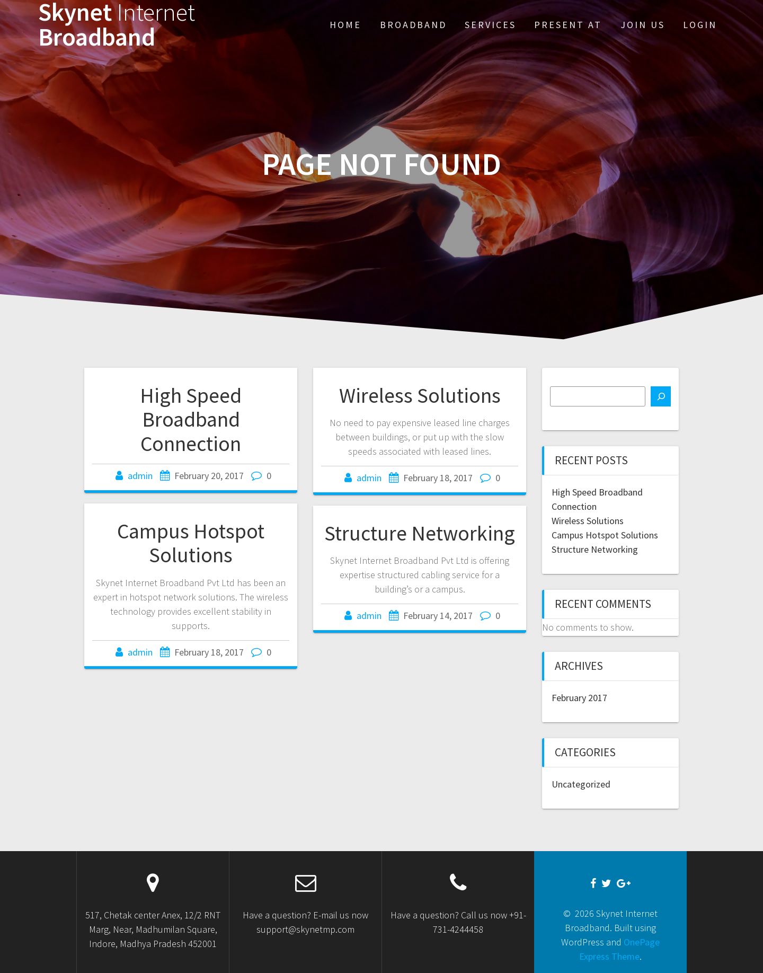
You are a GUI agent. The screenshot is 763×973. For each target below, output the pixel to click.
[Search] (661, 396)
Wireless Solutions (420, 395)
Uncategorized (581, 784)
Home (345, 25)
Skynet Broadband (116, 25)
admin (140, 476)
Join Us (642, 25)
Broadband (413, 25)
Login (700, 25)
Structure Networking (419, 533)
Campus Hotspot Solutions (190, 543)
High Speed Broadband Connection (191, 419)
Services (490, 25)
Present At (568, 25)
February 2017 (579, 698)
